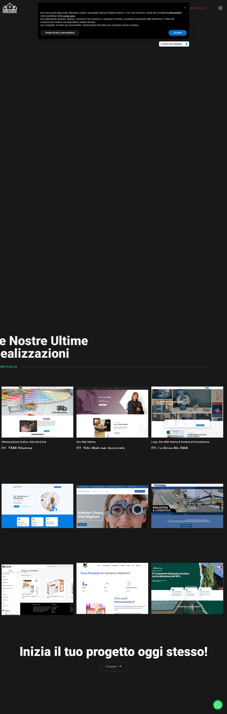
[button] (185, 7)
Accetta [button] (178, 32)
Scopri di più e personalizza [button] (59, 32)
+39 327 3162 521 (196, 8)
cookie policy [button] (69, 16)
